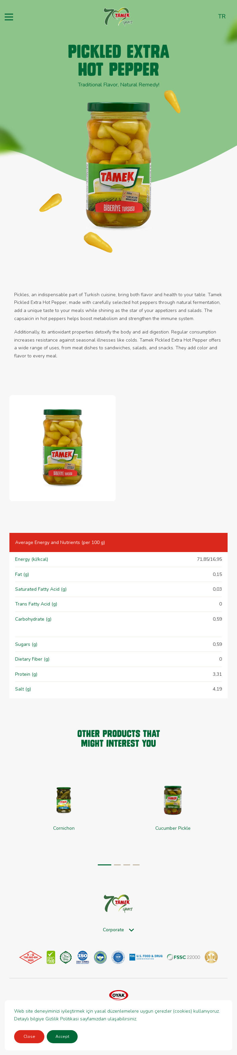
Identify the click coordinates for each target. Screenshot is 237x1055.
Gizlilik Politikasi (62, 1019)
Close (29, 1036)
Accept (62, 1036)
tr (222, 16)
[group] (63, 808)
